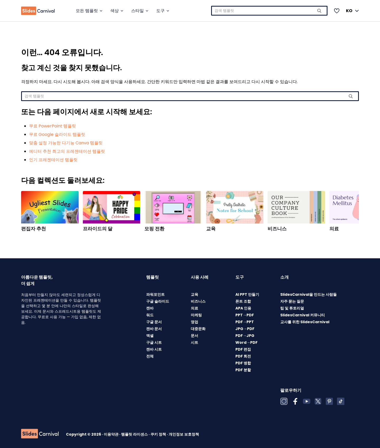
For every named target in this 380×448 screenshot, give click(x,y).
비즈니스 (277, 229)
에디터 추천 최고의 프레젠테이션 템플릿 (67, 151)
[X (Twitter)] (318, 401)
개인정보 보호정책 (184, 434)
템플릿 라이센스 (135, 434)
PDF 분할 (243, 370)
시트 (194, 342)
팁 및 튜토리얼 (292, 308)
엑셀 (150, 335)
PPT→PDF (244, 315)
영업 (194, 322)
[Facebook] (295, 401)
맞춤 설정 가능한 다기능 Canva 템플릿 (66, 143)
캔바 (150, 308)
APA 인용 (243, 308)
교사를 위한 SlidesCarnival (304, 322)
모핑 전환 (154, 229)
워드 (150, 315)
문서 (194, 335)
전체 (150, 356)
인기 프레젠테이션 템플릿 (53, 160)
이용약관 (111, 434)
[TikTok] (340, 401)
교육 (211, 229)
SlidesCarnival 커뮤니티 (302, 315)
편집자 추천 (33, 229)
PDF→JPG (244, 335)
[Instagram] (284, 401)
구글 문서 (154, 322)
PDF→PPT (244, 322)
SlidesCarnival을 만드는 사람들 (308, 294)
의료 (334, 229)
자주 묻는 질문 (292, 301)
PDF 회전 (243, 356)
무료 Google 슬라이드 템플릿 (57, 134)
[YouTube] (306, 401)
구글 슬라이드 (157, 301)
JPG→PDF (244, 328)
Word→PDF (246, 342)
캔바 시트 (154, 349)
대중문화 (198, 328)
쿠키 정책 (158, 434)
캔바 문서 (154, 328)
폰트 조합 (243, 301)
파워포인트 (155, 294)
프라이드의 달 (97, 229)
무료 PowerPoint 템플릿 (52, 126)
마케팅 (196, 315)
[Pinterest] (329, 401)
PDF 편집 (243, 349)
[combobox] (269, 11)
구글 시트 (154, 342)
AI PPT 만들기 (247, 294)
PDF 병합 (243, 363)
